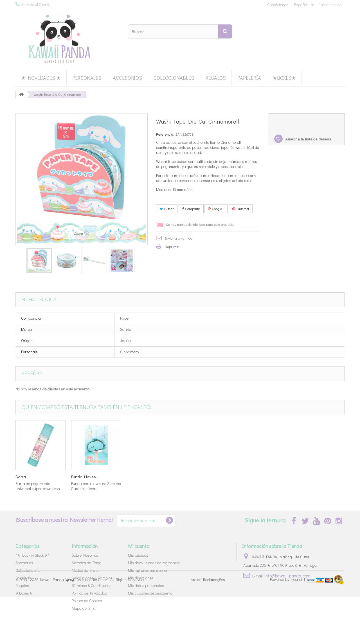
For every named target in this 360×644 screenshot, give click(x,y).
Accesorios (127, 77)
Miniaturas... (82, 476)
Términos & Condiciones (91, 585)
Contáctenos (277, 4)
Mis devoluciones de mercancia (154, 562)
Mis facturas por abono (147, 570)
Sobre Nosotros (85, 555)
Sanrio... (134, 476)
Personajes (86, 77)
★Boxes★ (284, 77)
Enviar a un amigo (178, 238)
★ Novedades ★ (41, 77)
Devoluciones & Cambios (92, 578)
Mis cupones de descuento (150, 593)
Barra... (244, 476)
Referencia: (165, 134)
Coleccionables (174, 77)
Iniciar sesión (330, 4)
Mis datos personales (146, 585)
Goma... (189, 476)
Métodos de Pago (86, 562)
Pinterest (240, 208)
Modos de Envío (85, 570)
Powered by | (288, 626)
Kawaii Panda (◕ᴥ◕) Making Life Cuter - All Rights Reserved (92, 626)
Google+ (216, 208)
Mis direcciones (141, 578)
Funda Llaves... (307, 476)
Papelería (249, 77)
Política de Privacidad (89, 593)
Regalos (216, 77)
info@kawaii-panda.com (287, 576)
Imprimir (172, 246)
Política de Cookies (87, 600)
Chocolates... (27, 476)
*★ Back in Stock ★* (32, 555)
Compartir (191, 208)
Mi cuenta (138, 546)
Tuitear (167, 208)
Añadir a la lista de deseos (307, 139)
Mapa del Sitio (83, 608)
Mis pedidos (138, 555)
